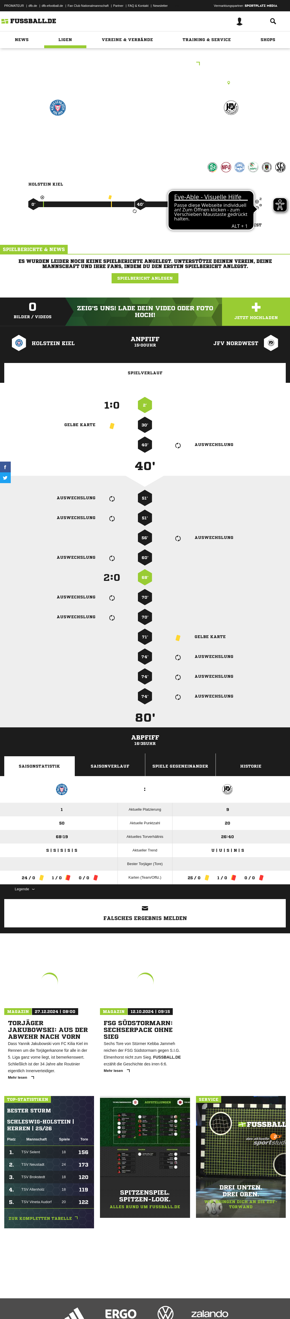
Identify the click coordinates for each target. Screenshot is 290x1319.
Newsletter (160, 5)
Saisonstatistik (39, 766)
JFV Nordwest (231, 132)
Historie (250, 766)
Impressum (12, 1305)
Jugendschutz (106, 1305)
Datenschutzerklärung (40, 1305)
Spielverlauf (145, 373)
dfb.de (32, 5)
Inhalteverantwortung (135, 1305)
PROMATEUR (14, 5)
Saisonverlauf (110, 766)
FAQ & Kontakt (138, 5)
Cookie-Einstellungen (170, 1305)
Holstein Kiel (57, 132)
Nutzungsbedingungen (75, 1305)
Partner (118, 5)
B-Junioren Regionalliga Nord (145, 64)
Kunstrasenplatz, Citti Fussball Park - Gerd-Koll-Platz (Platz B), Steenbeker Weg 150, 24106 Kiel (145, 82)
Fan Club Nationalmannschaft (88, 5)
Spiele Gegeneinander (180, 766)
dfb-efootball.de (52, 5)
